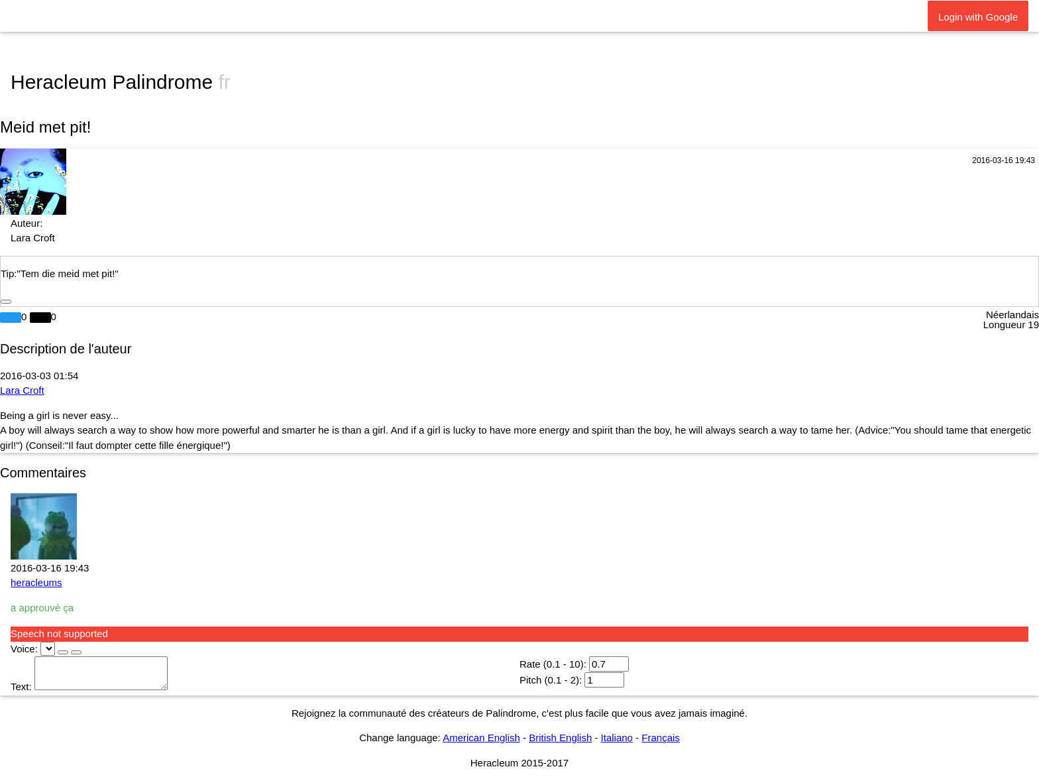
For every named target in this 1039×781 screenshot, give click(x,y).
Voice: (24, 648)
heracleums (36, 582)
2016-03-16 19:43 (1003, 160)
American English (481, 737)
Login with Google (978, 17)
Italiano (617, 737)
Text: (21, 686)
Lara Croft (22, 390)
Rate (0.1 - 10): (553, 664)
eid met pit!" (92, 273)
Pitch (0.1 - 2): (551, 680)
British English (560, 737)
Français (660, 737)
